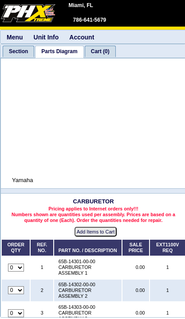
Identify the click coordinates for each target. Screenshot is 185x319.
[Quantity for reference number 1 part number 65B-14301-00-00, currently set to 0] (16, 268)
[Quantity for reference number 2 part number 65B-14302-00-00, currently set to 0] (16, 290)
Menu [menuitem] (15, 37)
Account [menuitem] (81, 37)
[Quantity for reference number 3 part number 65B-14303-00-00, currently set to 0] (16, 313)
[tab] (18, 51)
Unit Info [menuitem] (46, 37)
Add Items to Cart (96, 231)
